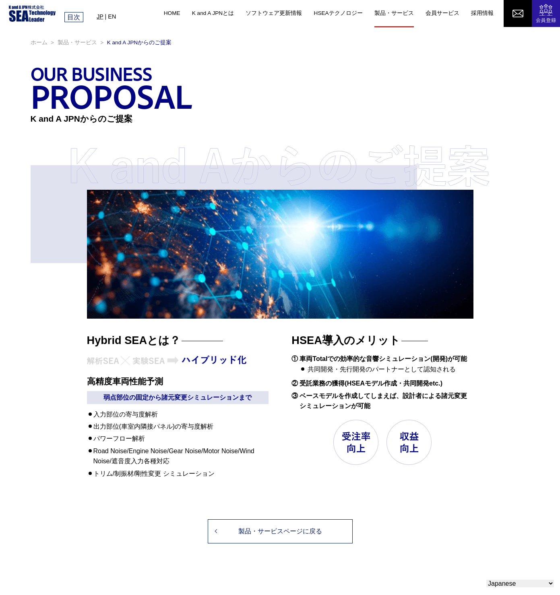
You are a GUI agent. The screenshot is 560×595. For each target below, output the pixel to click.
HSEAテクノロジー (338, 13)
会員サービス (442, 13)
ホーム (39, 42)
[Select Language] (520, 583)
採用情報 (482, 13)
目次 (73, 17)
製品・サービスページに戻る (280, 531)
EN (112, 16)
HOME (172, 13)
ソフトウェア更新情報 (274, 13)
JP (100, 16)
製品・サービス (394, 13)
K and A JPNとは (213, 13)
